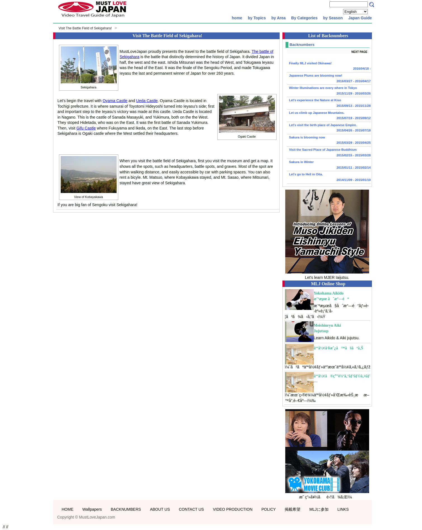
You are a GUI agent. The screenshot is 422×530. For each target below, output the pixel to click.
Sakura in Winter (329, 165)
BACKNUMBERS (126, 509)
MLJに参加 (318, 509)
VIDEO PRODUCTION (233, 509)
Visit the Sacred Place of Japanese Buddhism (329, 153)
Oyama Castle (115, 100)
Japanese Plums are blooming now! (329, 79)
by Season (333, 18)
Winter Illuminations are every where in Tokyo (329, 91)
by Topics (257, 18)
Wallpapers (92, 509)
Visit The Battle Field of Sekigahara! (85, 28)
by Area (278, 18)
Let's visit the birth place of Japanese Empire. (329, 128)
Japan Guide (360, 18)
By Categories (304, 18)
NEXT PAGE (359, 51)
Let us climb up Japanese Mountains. (329, 116)
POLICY (268, 509)
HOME (68, 509)
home (237, 18)
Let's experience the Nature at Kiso (329, 103)
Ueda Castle (147, 100)
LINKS (343, 509)
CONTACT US (191, 509)
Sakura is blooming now (329, 141)
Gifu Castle (86, 128)
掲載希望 (292, 509)
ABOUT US (160, 509)
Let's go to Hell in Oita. (329, 178)
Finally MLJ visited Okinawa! (329, 67)
